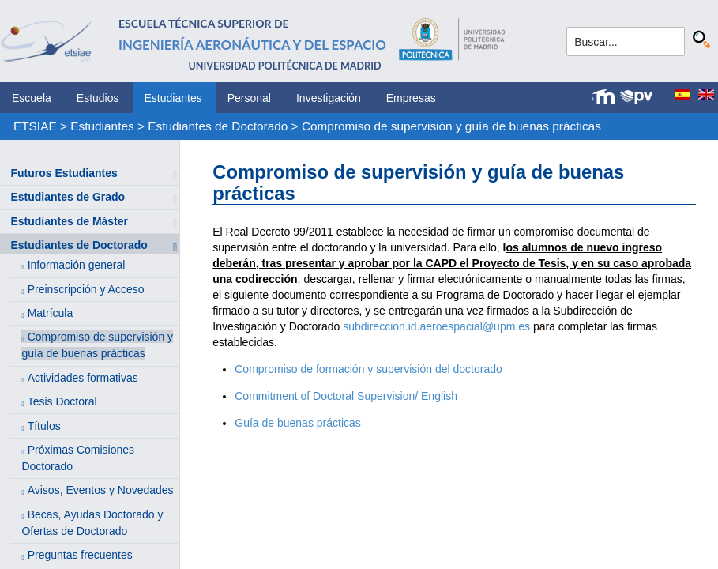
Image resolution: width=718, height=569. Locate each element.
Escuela (31, 98)
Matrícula (50, 313)
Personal (249, 98)
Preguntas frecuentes (80, 554)
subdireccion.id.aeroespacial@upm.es (436, 326)
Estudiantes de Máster (69, 221)
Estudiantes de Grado (67, 196)
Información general (77, 264)
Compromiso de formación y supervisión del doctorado (368, 369)
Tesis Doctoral (62, 401)
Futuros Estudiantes (63, 173)
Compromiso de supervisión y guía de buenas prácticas (451, 126)
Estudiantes (173, 98)
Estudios (98, 98)
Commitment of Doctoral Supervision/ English (346, 396)
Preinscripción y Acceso (86, 289)
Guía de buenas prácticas (298, 422)
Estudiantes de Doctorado (218, 126)
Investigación (328, 98)
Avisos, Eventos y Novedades (101, 490)
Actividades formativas (83, 377)
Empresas (411, 98)
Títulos (44, 426)
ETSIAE (35, 126)
